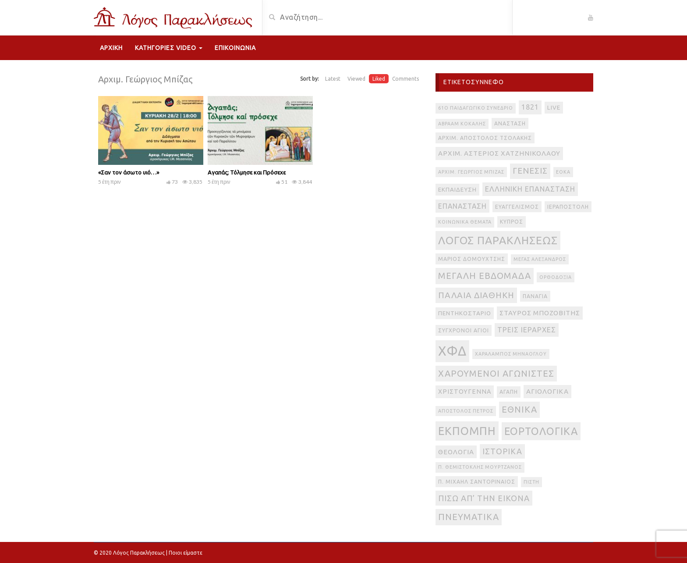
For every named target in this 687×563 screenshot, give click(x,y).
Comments (405, 79)
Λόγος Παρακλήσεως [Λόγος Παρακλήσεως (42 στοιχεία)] (498, 240)
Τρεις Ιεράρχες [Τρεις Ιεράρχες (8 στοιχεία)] (526, 330)
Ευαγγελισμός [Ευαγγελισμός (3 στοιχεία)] (517, 207)
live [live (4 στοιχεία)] (553, 107)
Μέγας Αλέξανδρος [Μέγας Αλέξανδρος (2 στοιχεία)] (539, 259)
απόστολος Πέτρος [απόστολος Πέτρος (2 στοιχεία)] (465, 410)
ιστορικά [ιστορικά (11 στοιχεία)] (502, 451)
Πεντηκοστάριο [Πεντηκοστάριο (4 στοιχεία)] (464, 313)
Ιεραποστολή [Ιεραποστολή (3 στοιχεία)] (568, 207)
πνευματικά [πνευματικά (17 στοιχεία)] (468, 517)
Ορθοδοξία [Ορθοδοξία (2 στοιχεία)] (555, 277)
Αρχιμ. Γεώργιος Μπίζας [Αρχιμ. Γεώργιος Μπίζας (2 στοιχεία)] (471, 172)
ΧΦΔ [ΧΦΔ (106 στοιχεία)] (452, 351)
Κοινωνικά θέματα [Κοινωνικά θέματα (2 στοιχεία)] (465, 221)
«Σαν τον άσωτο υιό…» (128, 172)
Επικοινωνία (235, 47)
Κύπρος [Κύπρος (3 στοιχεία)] (511, 221)
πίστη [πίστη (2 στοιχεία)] (531, 482)
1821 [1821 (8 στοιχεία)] (530, 107)
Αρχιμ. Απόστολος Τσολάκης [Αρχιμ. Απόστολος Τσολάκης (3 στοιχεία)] (485, 138)
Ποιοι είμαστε (185, 553)
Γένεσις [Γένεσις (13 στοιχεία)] (530, 170)
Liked (378, 79)
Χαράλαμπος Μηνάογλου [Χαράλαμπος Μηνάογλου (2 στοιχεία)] (511, 353)
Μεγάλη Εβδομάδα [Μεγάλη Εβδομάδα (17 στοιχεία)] (484, 276)
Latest (332, 79)
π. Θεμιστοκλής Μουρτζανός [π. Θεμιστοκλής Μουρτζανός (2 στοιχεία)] (480, 467)
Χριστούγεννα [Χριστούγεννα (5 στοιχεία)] (464, 391)
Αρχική (111, 47)
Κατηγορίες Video (168, 47)
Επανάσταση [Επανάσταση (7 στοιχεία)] (462, 206)
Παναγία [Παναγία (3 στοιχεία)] (535, 296)
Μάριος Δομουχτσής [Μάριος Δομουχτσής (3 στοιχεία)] (471, 259)
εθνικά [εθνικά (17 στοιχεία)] (519, 409)
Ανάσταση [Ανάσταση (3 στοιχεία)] (510, 123)
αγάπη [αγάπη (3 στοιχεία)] (508, 392)
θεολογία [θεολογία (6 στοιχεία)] (456, 452)
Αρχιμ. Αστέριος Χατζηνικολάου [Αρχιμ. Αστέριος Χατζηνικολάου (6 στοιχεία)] (499, 153)
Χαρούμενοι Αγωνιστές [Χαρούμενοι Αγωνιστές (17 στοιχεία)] (496, 373)
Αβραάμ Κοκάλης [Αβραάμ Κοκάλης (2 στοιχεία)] (462, 123)
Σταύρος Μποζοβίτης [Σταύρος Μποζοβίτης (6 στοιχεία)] (539, 313)
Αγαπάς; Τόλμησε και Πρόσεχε (247, 172)
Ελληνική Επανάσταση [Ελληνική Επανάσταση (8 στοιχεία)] (530, 189)
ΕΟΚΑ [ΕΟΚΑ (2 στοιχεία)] (563, 172)
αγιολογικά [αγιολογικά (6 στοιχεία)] (547, 391)
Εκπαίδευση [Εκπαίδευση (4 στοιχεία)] (457, 189)
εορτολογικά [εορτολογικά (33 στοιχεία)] (541, 431)
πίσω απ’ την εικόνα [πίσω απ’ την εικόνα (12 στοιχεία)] (484, 498)
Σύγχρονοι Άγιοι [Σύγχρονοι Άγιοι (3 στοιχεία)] (463, 330)
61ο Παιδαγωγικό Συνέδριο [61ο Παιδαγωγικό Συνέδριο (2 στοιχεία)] (475, 107)
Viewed (356, 79)
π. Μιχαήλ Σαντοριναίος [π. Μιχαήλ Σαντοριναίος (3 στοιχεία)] (476, 482)
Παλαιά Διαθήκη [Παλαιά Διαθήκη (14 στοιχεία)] (476, 295)
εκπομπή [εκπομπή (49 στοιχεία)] (467, 430)
